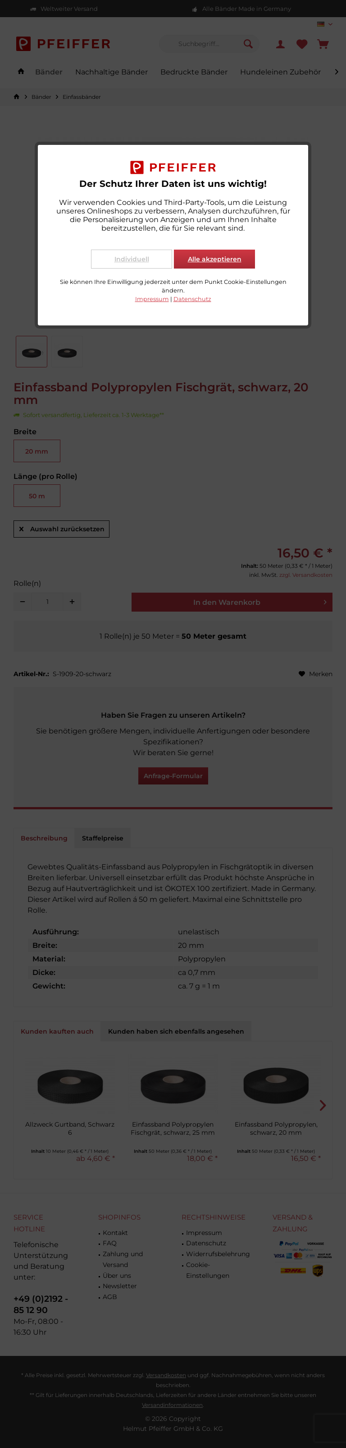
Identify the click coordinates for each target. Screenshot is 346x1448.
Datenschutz (192, 299)
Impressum (152, 299)
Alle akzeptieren (214, 259)
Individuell (131, 259)
